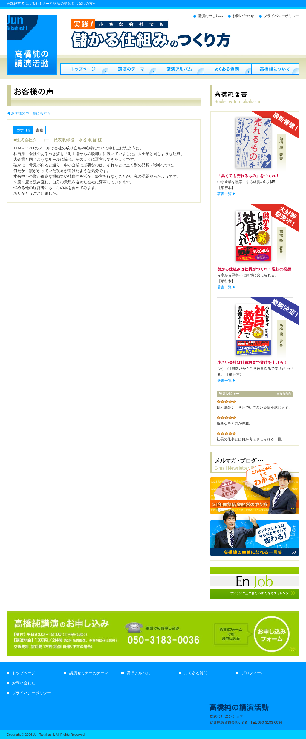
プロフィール (275, 69)
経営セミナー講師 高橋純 (84, 69)
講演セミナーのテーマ (88, 673)
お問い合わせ (243, 16)
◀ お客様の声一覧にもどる (29, 113)
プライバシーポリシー (281, 16)
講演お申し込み (210, 16)
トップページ (23, 673)
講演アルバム (180, 69)
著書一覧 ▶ (226, 194)
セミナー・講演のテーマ (132, 69)
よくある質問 (227, 69)
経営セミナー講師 (32, 45)
